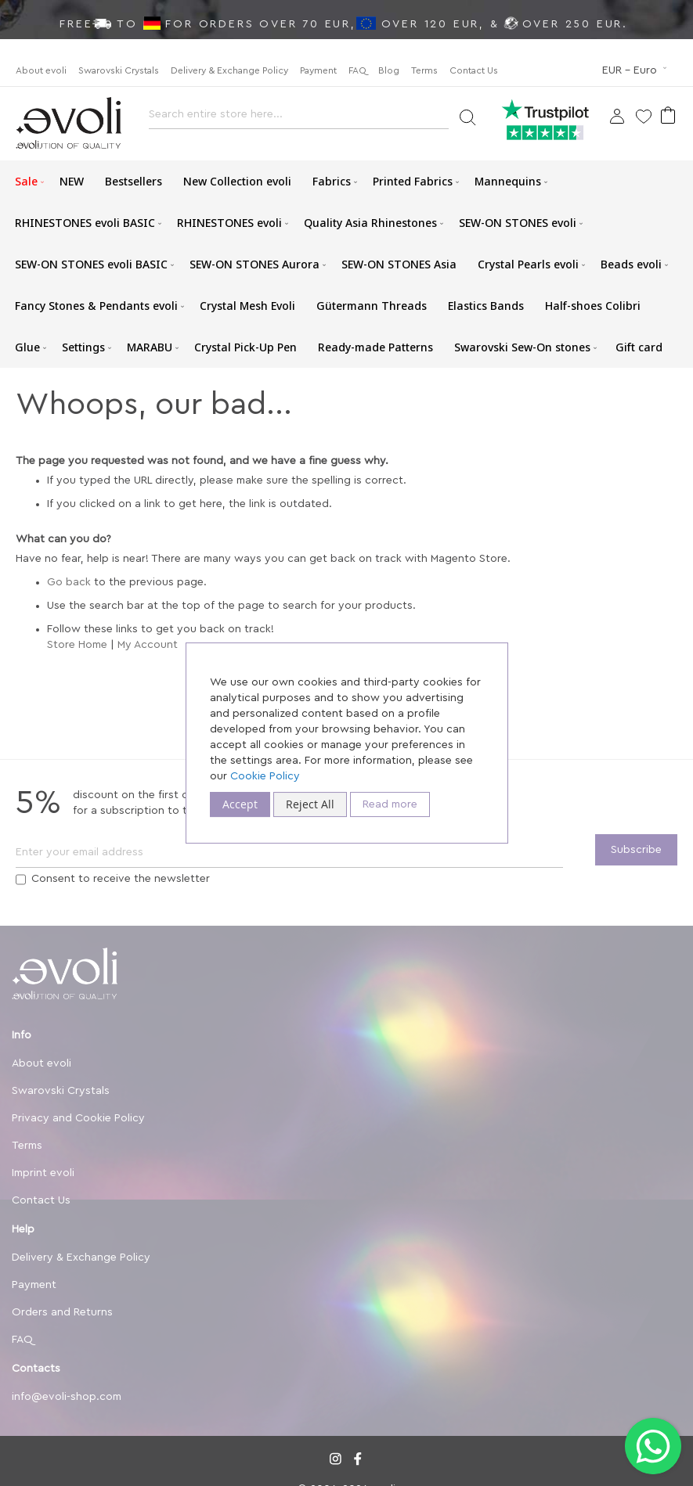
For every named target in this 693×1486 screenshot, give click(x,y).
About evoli (41, 70)
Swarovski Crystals (118, 70)
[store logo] (68, 123)
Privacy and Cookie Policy (78, 1118)
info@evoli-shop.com (66, 1396)
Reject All (310, 804)
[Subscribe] (636, 849)
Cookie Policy (265, 776)
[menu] (346, 264)
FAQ (357, 70)
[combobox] (299, 118)
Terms (424, 70)
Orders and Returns (62, 1312)
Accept (240, 804)
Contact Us (473, 70)
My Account (147, 644)
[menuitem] (26, 181)
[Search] (467, 116)
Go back (69, 582)
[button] (636, 70)
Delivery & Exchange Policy (229, 70)
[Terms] (21, 879)
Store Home (77, 644)
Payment (318, 70)
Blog (388, 70)
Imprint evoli (43, 1173)
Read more (390, 804)
